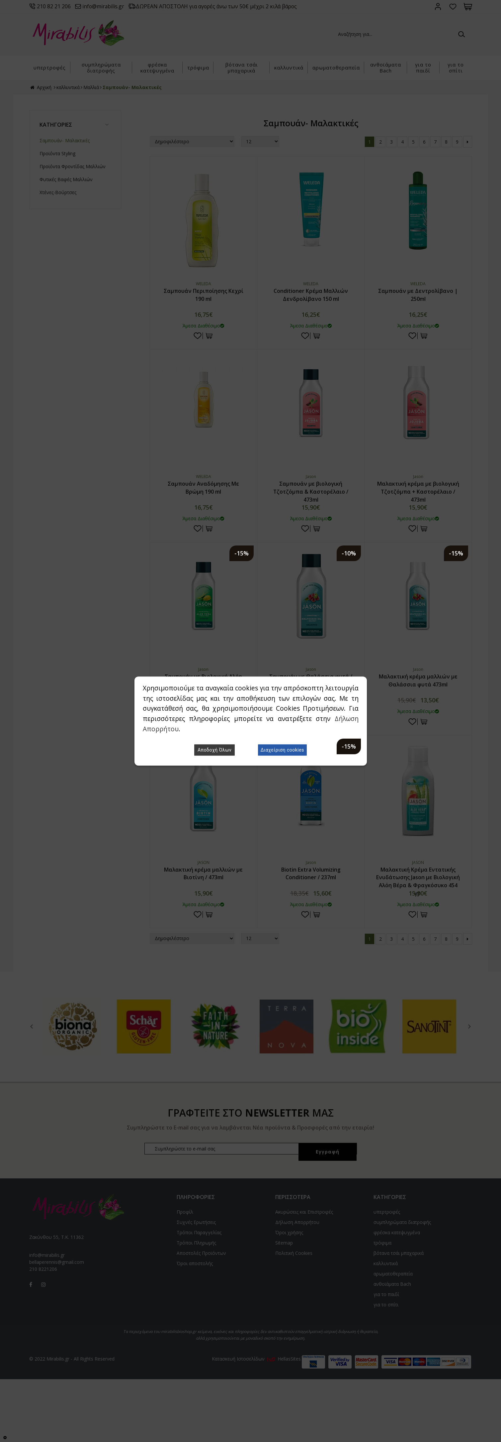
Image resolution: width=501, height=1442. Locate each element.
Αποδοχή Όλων (214, 750)
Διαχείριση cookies (282, 750)
